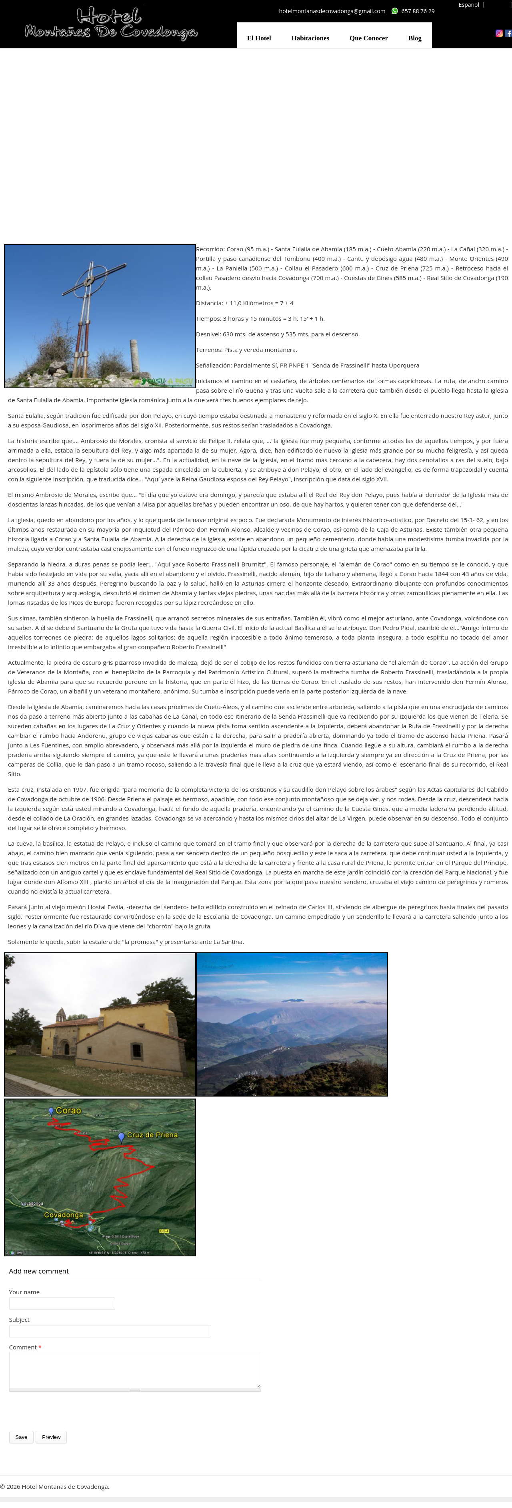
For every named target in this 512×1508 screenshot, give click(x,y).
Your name (24, 1292)
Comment (25, 1347)
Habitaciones (310, 38)
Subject (19, 1319)
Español (469, 4)
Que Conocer (369, 38)
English (498, 4)
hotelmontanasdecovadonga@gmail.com (332, 11)
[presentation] (70, 1417)
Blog (415, 38)
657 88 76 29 (418, 11)
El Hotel (259, 38)
